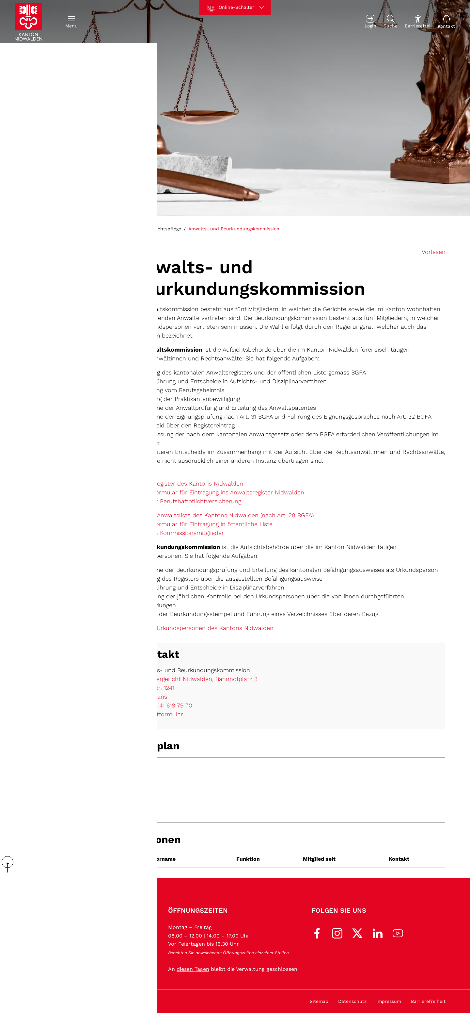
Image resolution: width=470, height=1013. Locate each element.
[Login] (370, 21)
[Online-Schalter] (235, 7)
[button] (71, 21)
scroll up (10, 864)
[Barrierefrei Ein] (417, 21)
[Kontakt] (446, 21)
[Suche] (390, 21)
